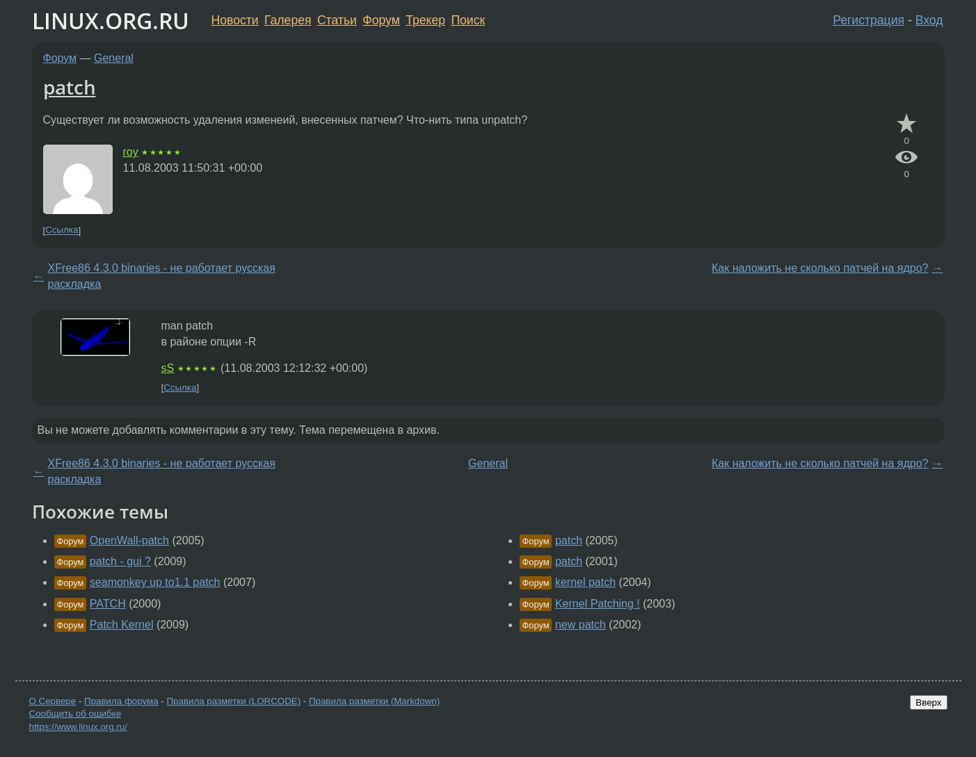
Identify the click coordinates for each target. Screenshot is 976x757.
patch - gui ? (120, 561)
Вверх (928, 702)
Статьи (337, 20)
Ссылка (61, 230)
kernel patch (585, 582)
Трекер (425, 20)
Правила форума (121, 701)
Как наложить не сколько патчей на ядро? (820, 268)
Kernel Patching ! (597, 604)
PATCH (108, 604)
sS (168, 368)
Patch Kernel (122, 624)
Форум (380, 20)
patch (69, 87)
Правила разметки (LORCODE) (233, 701)
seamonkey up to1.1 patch (155, 582)
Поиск (468, 20)
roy (130, 152)
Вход (929, 20)
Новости (235, 20)
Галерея (287, 20)
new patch (580, 624)
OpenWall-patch (129, 540)
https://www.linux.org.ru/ (78, 727)
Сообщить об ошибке (75, 713)
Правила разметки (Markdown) (374, 701)
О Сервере (53, 701)
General (114, 58)
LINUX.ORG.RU (110, 20)
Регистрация (868, 20)
